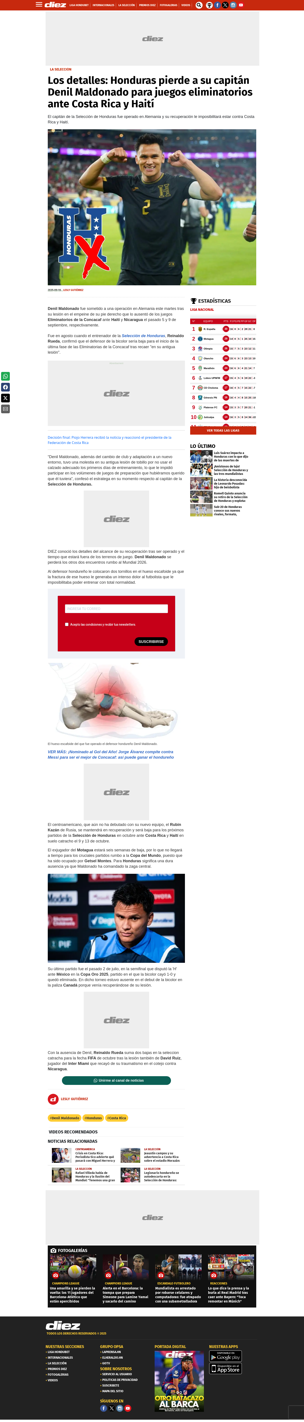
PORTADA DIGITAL (170, 1346)
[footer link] (152, 1336)
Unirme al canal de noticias (121, 1080)
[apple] (233, 1368)
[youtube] (127, 1408)
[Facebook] (103, 1408)
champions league (65, 1283)
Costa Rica (117, 1118)
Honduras (94, 1118)
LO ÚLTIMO (202, 446)
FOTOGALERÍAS (72, 1250)
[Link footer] (63, 1325)
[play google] (233, 1356)
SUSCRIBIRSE (151, 642)
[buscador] (199, 5)
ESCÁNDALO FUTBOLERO (174, 1283)
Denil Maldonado (65, 1118)
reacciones (218, 1283)
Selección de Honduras (143, 336)
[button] (5, 376)
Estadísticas (214, 301)
